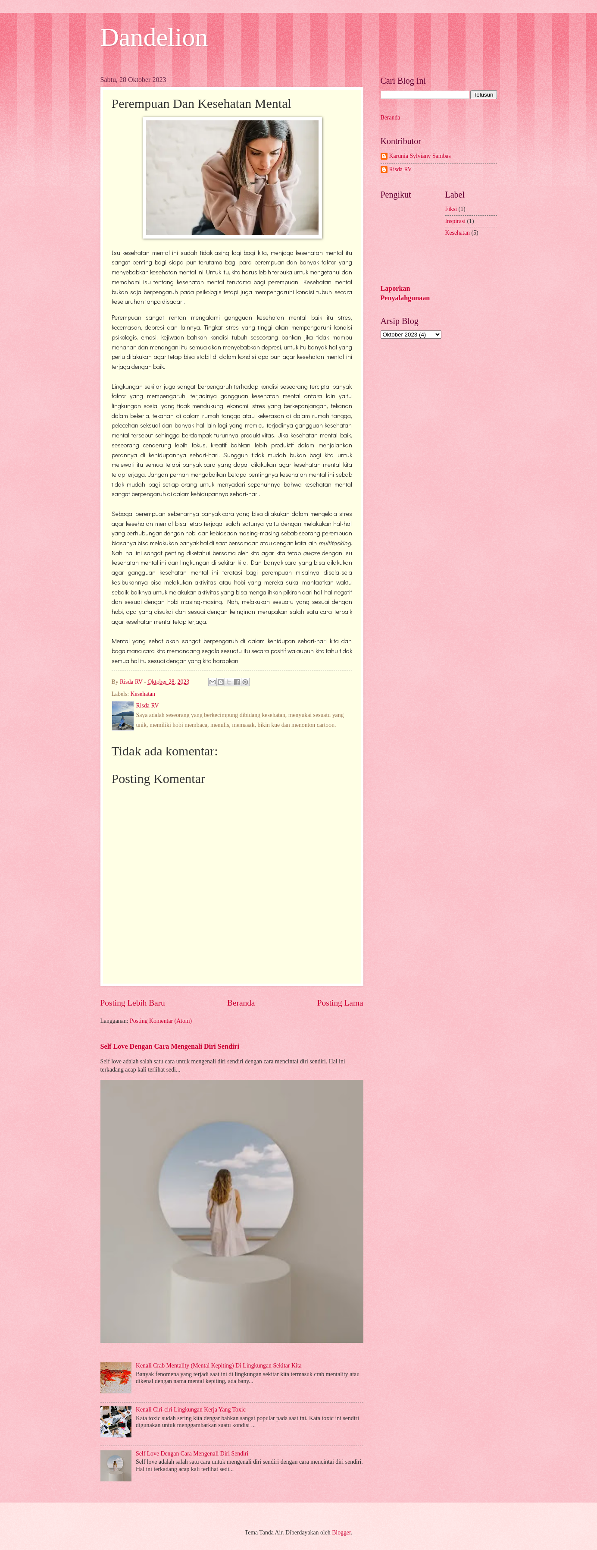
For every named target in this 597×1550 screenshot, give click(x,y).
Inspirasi (455, 221)
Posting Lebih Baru (132, 1002)
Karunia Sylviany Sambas (420, 156)
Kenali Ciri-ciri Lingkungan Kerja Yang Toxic (191, 1409)
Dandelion (154, 37)
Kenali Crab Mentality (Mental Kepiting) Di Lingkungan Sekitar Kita (219, 1365)
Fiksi (451, 209)
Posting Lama (340, 1002)
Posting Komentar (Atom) (161, 1021)
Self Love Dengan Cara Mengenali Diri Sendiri (169, 1046)
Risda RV (400, 169)
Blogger (341, 1532)
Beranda (241, 1002)
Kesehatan (143, 694)
